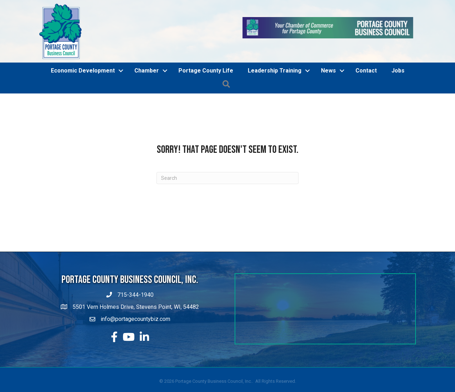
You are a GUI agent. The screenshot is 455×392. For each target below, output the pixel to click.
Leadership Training (274, 70)
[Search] (227, 178)
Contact (366, 70)
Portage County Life (205, 70)
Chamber (146, 70)
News (328, 70)
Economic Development (83, 70)
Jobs (398, 70)
